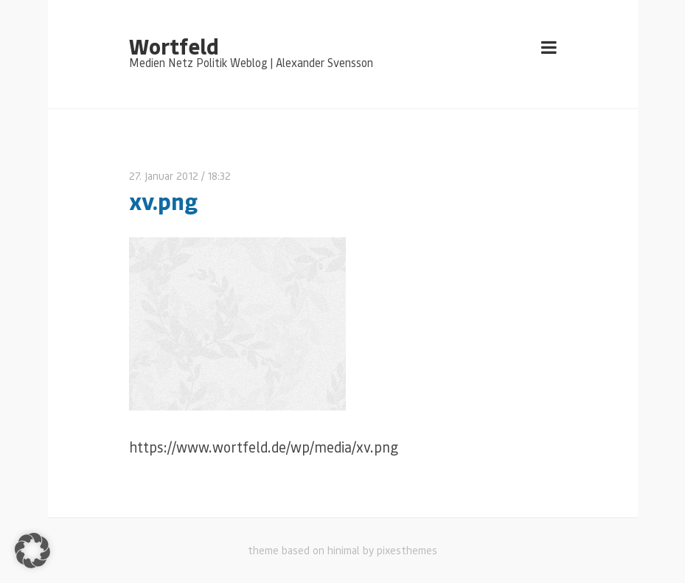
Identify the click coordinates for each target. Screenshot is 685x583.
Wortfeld (173, 46)
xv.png (163, 201)
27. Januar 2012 (163, 176)
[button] (32, 550)
